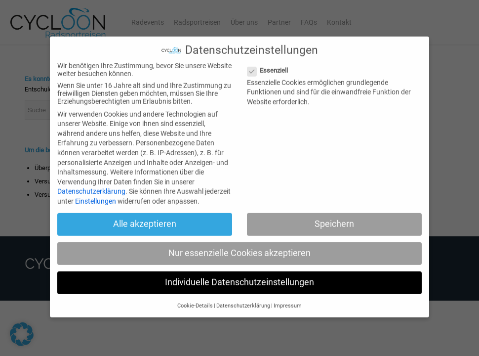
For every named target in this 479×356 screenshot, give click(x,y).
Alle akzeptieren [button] (144, 217)
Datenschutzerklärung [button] (243, 298)
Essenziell (271, 63)
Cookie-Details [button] (195, 298)
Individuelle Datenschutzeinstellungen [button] (239, 275)
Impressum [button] (288, 298)
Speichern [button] (334, 217)
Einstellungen (95, 194)
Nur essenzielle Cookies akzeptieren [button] (239, 246)
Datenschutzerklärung (91, 184)
